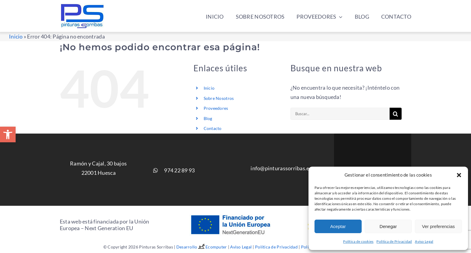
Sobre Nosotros (219, 98)
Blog (208, 118)
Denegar (388, 226)
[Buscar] (396, 114)
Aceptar (338, 226)
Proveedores (216, 108)
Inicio (16, 36)
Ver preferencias (438, 226)
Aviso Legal (424, 241)
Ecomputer (216, 246)
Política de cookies (358, 241)
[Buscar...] (340, 114)
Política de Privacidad (394, 241)
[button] (8, 134)
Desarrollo (190, 246)
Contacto (213, 128)
